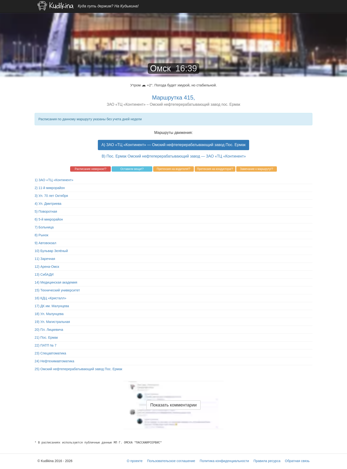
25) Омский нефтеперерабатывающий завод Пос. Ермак (78, 369)
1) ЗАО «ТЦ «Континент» (54, 180)
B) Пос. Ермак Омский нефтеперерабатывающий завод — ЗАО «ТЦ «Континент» (174, 156)
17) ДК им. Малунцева (52, 306)
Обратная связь (297, 461)
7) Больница (44, 227)
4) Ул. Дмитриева (48, 204)
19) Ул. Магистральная (52, 322)
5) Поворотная (46, 211)
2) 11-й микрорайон (50, 188)
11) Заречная (45, 259)
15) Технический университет (57, 290)
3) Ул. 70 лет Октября (51, 196)
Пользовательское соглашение (171, 461)
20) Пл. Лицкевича (49, 330)
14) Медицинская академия (56, 282)
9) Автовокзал (45, 243)
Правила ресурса (266, 461)
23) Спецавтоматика (50, 353)
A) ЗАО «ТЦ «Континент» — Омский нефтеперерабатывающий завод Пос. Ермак (173, 145)
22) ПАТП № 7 (46, 345)
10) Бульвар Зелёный (51, 251)
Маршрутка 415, (173, 97)
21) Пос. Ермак (46, 337)
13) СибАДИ (44, 274)
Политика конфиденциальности (224, 461)
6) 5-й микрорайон (49, 219)
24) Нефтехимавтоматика (54, 361)
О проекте (134, 461)
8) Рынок (41, 235)
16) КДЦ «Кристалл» (50, 298)
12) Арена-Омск (47, 267)
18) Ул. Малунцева (49, 314)
